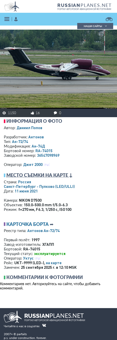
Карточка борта (27, 224)
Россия (24, 181)
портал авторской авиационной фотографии (84, 9)
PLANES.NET (84, 5)
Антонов (36, 137)
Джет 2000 (33, 164)
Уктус (28, 258)
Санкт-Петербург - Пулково (39, 186)
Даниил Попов (29, 127)
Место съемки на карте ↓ (39, 175)
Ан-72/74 (20, 141)
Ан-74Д (38, 146)
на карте (54, 262)
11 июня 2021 (26, 191)
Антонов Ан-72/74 (43, 230)
